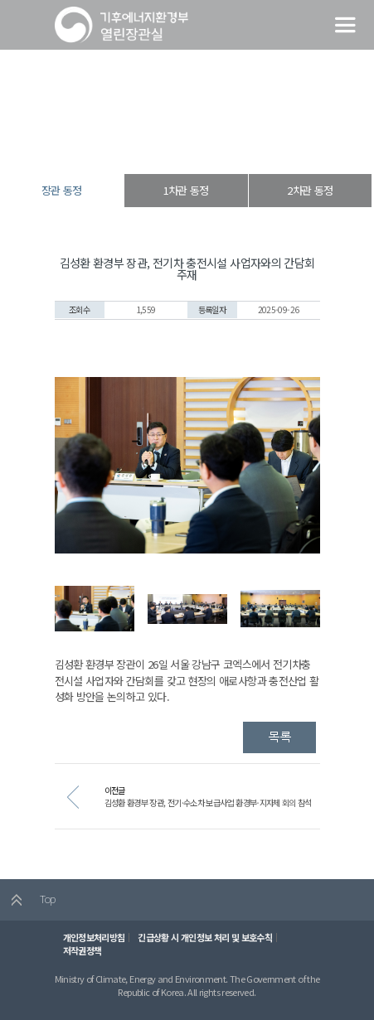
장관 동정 (233, 144)
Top (27, 899)
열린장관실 (131, 144)
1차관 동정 (186, 190)
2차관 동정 (310, 190)
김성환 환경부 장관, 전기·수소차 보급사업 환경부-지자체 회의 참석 (208, 802)
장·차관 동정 (183, 144)
